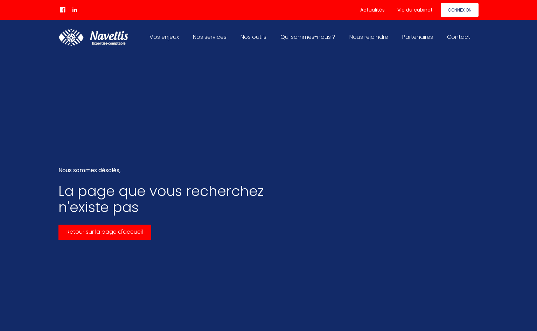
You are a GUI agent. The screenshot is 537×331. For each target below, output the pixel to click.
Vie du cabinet (415, 9)
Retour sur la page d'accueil (105, 232)
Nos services (209, 37)
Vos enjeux (164, 37)
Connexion (460, 10)
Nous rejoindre (368, 37)
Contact (458, 37)
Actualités (372, 9)
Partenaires (417, 37)
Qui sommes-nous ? (307, 37)
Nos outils (253, 37)
